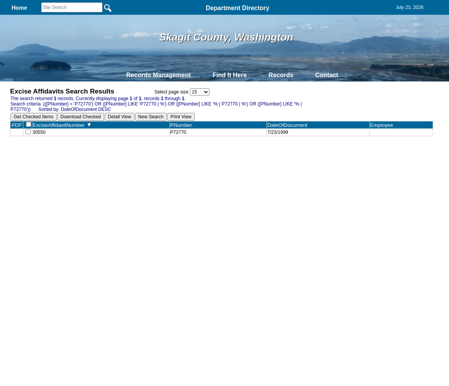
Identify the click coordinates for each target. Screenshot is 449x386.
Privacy (221, 154)
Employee (383, 125)
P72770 (178, 133)
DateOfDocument (288, 125)
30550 (39, 133)
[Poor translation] (28, 281)
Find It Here (229, 75)
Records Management (158, 75)
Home (149, 154)
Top (95, 154)
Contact (326, 75)
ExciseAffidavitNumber (62, 125)
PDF (17, 125)
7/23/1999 (277, 133)
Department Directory (238, 8)
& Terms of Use (249, 154)
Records (280, 75)
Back (119, 154)
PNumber (182, 125)
